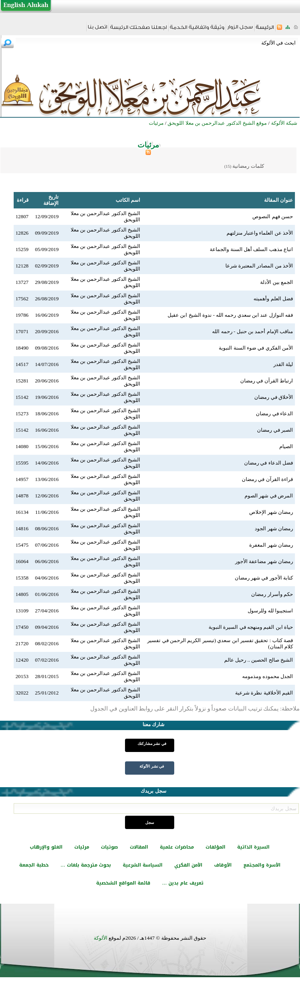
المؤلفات (215, 847)
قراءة (23, 200)
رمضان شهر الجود (274, 528)
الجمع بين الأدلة (276, 282)
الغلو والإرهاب (46, 847)
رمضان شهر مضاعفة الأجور (264, 561)
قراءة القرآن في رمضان (267, 479)
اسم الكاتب (128, 200)
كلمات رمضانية (248, 166)
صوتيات (109, 847)
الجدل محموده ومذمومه (267, 676)
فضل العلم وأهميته (273, 298)
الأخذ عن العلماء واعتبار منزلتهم (260, 233)
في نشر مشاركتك (152, 743)
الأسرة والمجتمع (261, 865)
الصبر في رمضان (275, 430)
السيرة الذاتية (253, 847)
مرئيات (81, 847)
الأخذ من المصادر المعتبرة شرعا (259, 266)
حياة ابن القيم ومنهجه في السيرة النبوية (251, 627)
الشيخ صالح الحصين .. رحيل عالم (258, 660)
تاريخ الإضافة (51, 200)
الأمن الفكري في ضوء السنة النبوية (256, 348)
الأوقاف (223, 865)
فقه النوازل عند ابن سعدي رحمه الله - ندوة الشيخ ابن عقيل (230, 315)
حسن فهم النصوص (272, 216)
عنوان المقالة (278, 200)
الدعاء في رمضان (274, 413)
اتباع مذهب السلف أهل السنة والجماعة (251, 249)
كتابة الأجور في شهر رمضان (264, 578)
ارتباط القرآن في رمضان (266, 381)
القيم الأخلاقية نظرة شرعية (264, 693)
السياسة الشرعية (142, 865)
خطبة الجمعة (34, 865)
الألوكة (100, 938)
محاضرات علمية (177, 847)
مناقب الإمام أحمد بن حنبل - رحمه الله (252, 331)
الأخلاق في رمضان (273, 397)
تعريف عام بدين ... (183, 883)
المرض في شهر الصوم (269, 496)
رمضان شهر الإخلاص (271, 512)
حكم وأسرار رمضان (272, 594)
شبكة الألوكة (284, 123)
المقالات (139, 847)
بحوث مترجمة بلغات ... (86, 865)
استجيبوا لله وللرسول (270, 611)
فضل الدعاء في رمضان (268, 463)
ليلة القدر (283, 364)
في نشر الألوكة (151, 766)
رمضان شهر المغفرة (271, 545)
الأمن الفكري (188, 865)
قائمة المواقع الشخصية (123, 883)
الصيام (286, 446)
